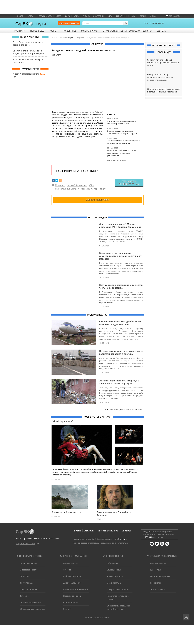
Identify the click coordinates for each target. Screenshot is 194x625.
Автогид (67, 569)
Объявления (99, 16)
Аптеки (31, 16)
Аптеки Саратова (115, 576)
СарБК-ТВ (24, 576)
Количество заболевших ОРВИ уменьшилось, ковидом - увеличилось (121, 153)
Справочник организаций (75, 589)
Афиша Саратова (158, 563)
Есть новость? (129, 182)
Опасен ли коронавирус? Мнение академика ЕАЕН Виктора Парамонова (120, 225)
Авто (110, 16)
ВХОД (146, 23)
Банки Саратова (70, 602)
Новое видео (37, 30)
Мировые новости (28, 569)
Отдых (143, 16)
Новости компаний (72, 595)
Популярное (69, 30)
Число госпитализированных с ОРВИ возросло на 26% (121, 122)
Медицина (60, 185)
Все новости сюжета (116, 160)
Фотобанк (24, 595)
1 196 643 (147, 537)
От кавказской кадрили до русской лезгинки (127, 30)
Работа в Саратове (72, 576)
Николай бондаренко (77, 185)
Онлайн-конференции (30, 602)
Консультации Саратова (118, 589)
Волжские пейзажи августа (66, 512)
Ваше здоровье (114, 569)
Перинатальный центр (66, 188)
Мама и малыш (114, 582)
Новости (20, 16)
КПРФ (91, 185)
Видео (58, 16)
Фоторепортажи (89, 30)
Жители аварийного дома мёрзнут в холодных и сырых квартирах (119, 382)
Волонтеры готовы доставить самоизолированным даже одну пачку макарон (120, 256)
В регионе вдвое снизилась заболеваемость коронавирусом (122, 132)
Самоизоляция (85, 188)
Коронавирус (100, 188)
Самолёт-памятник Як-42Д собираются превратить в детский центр (120, 323)
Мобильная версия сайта (97, 617)
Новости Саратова (28, 563)
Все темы (161, 30)
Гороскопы (155, 582)
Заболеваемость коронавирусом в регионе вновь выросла (123, 141)
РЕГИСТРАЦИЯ (158, 23)
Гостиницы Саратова (160, 576)
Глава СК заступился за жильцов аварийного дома (28, 43)
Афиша (152, 16)
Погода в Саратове (28, 589)
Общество (138, 409)
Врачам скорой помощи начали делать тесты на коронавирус (120, 286)
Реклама (77, 530)
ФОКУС (76, 16)
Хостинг (67, 609)
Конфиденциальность (108, 530)
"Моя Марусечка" (62, 421)
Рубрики (20, 30)
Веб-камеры (121, 16)
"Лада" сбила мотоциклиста (26, 73)
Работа (86, 16)
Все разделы (173, 16)
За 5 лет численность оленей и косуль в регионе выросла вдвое (28, 52)
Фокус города (26, 582)
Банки (133, 16)
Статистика (89, 530)
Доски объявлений (72, 582)
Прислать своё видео (69, 23)
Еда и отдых (155, 569)
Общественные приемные (32, 609)
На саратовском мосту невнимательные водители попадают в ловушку (121, 352)
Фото (67, 16)
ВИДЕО (41, 24)
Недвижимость (45, 16)
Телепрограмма (157, 589)
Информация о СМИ (25, 543)
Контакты (126, 530)
